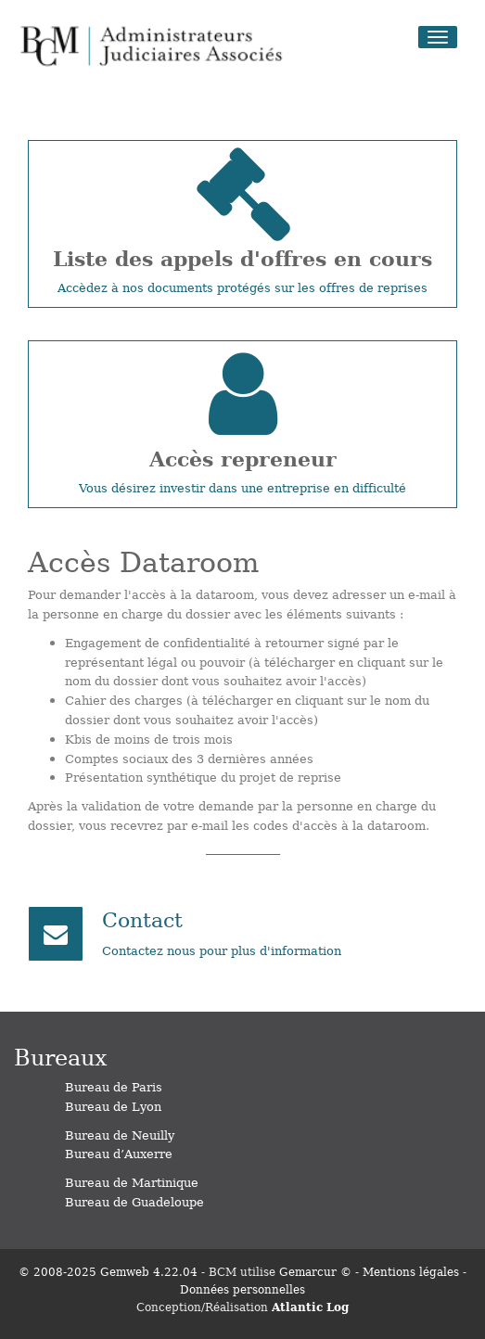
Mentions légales (411, 1271)
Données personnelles (242, 1289)
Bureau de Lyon (113, 1106)
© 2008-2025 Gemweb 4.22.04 (108, 1271)
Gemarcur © (315, 1271)
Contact (142, 918)
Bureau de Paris (113, 1086)
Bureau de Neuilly (119, 1134)
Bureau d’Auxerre (118, 1153)
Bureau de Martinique (131, 1182)
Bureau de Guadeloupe (134, 1201)
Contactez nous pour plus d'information (221, 950)
